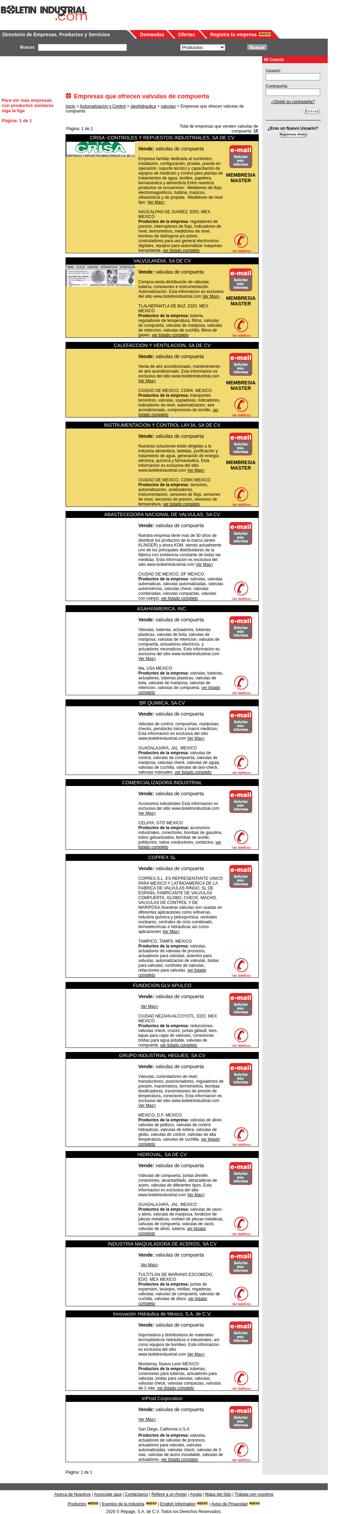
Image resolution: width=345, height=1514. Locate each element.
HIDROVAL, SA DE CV (162, 1154)
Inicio (70, 106)
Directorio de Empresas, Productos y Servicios (56, 34)
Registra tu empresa (233, 34)
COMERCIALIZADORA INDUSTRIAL (162, 782)
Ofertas (186, 34)
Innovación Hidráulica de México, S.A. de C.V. (162, 1314)
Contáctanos (136, 1494)
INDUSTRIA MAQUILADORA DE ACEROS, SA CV (162, 1244)
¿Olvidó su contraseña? (293, 101)
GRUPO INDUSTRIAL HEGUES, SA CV (162, 1055)
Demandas (152, 34)
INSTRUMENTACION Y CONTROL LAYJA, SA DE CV (162, 425)
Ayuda (196, 1494)
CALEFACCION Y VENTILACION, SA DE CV (162, 345)
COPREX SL (162, 857)
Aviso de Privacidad (229, 1504)
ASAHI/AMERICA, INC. (162, 608)
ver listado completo (181, 250)
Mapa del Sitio (218, 1494)
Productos (77, 1504)
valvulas (168, 106)
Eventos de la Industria (123, 1504)
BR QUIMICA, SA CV (162, 703)
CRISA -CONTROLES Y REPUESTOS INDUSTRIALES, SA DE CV (162, 137)
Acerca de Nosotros (72, 1494)
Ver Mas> (156, 202)
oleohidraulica (143, 106)
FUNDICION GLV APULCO (162, 985)
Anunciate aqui (107, 1494)
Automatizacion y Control (103, 106)
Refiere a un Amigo (169, 1494)
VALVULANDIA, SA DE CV (162, 261)
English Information (178, 1504)
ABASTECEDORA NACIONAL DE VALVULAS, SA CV (162, 514)
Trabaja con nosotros (254, 1494)
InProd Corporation (162, 1398)
